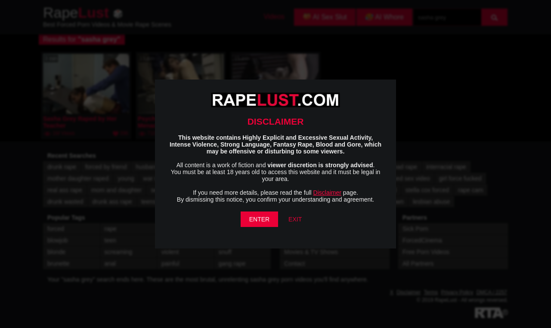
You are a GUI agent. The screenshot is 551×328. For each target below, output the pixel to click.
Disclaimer (327, 192)
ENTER (259, 219)
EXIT (295, 219)
